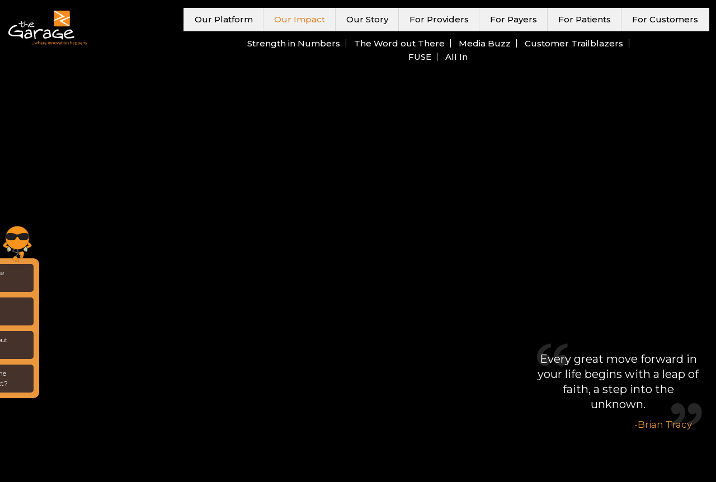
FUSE (419, 56)
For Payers (513, 19)
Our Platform (224, 19)
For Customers (665, 19)
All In (456, 56)
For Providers (439, 19)
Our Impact (299, 19)
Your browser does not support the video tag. (358, 241)
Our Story (367, 19)
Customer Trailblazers (574, 43)
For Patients (584, 19)
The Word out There (399, 43)
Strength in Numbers (293, 43)
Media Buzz (485, 43)
